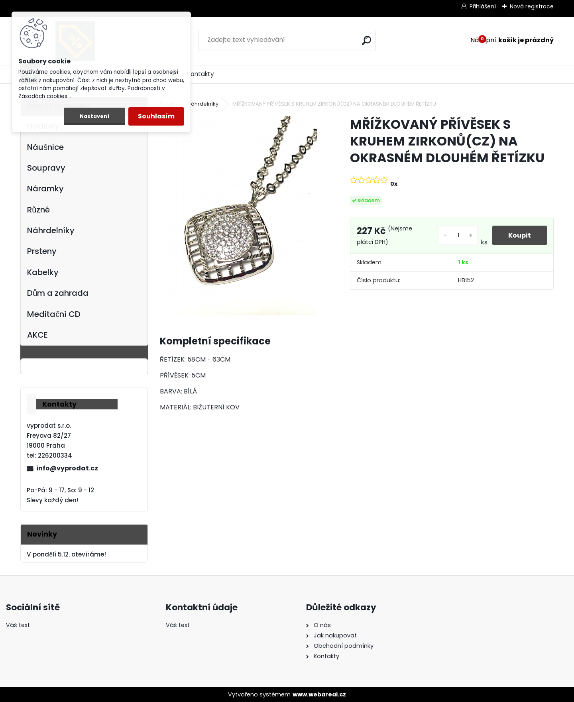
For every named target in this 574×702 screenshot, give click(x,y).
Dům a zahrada (57, 293)
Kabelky (43, 272)
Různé (38, 209)
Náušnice (45, 147)
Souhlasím (156, 116)
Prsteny (42, 251)
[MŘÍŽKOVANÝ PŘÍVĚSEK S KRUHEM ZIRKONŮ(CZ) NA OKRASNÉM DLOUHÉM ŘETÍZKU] (242, 215)
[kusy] (458, 235)
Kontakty (200, 74)
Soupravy (46, 167)
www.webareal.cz (319, 694)
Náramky (45, 188)
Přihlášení (483, 6)
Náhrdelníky (51, 230)
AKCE (37, 334)
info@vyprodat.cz (67, 468)
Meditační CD (54, 314)
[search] (366, 40)
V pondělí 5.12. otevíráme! (66, 554)
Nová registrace (532, 6)
